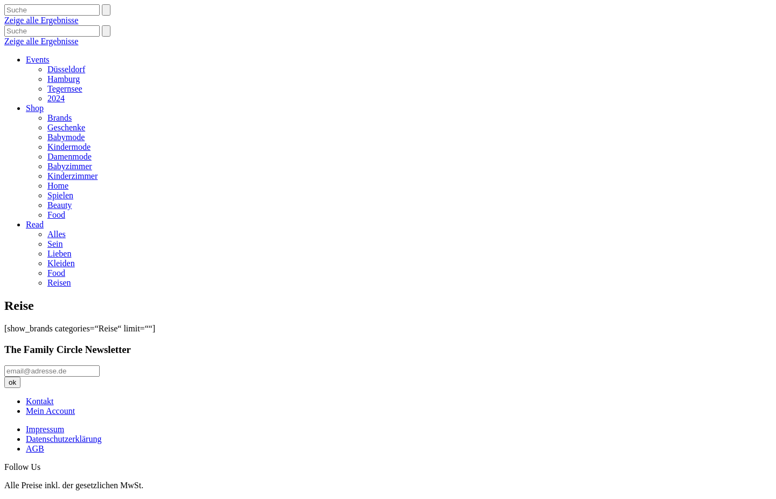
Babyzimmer (69, 166)
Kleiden (61, 263)
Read (35, 224)
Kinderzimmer (72, 176)
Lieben (59, 253)
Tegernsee (64, 88)
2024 (56, 98)
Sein (55, 243)
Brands (59, 117)
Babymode (66, 137)
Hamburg (63, 79)
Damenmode (69, 156)
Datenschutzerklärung (63, 438)
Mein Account (50, 410)
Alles (56, 234)
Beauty (59, 205)
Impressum (45, 429)
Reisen (59, 282)
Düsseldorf (66, 69)
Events (38, 59)
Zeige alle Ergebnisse (41, 20)
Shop (35, 108)
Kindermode (69, 146)
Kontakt (40, 401)
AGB (35, 448)
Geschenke (66, 127)
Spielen (60, 195)
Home (57, 185)
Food (56, 214)
